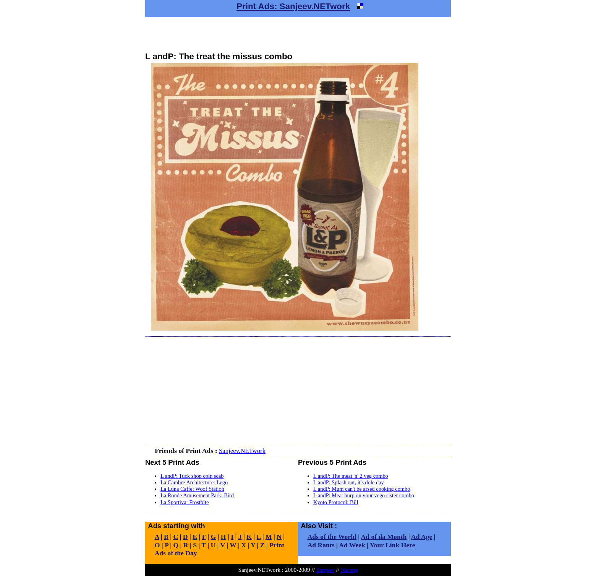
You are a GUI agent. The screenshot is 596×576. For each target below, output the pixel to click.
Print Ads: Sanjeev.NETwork (293, 6)
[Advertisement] (298, 34)
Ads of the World (332, 536)
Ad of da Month (384, 536)
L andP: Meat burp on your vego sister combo (363, 495)
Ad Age (421, 536)
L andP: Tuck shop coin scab (191, 476)
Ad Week (352, 545)
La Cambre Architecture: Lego (194, 482)
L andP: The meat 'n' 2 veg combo (350, 476)
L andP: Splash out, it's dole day (348, 482)
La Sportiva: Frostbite (184, 502)
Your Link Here (392, 545)
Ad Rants (321, 545)
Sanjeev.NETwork (242, 450)
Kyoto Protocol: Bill (335, 502)
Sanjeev (325, 569)
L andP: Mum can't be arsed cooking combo (361, 489)
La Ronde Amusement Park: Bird (197, 495)
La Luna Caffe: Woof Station (192, 489)
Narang (349, 569)
